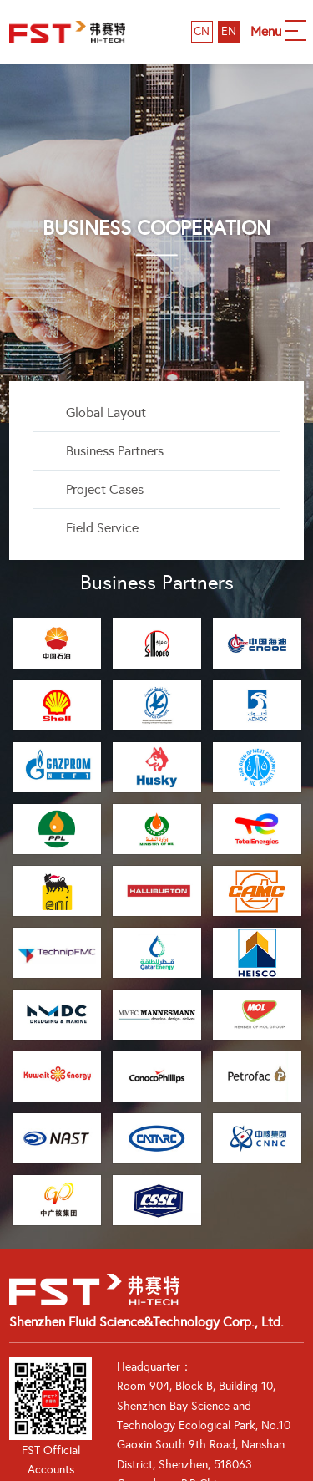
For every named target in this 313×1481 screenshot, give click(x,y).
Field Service (102, 528)
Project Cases (105, 489)
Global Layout (106, 412)
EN (228, 31)
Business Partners (115, 451)
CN (202, 31)
